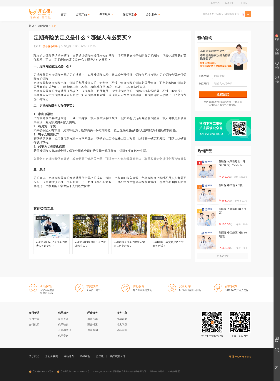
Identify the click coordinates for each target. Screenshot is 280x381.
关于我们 (34, 356)
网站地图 (69, 356)
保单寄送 (63, 335)
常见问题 (122, 324)
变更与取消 (64, 330)
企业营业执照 (174, 371)
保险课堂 (130, 14)
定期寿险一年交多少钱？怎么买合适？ (168, 234)
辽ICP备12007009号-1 (41, 371)
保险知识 (43, 25)
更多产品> (223, 255)
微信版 (100, 356)
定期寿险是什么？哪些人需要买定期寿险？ (129, 234)
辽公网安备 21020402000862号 (73, 371)
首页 (63, 14)
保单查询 (63, 319)
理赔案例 (92, 330)
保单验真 (63, 324)
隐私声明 (122, 330)
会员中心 (215, 3)
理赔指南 (92, 319)
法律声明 (85, 356)
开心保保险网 (40, 13)
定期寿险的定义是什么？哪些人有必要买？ (51, 234)
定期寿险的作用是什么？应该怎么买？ (90, 234)
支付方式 (34, 319)
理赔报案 (92, 324)
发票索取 (122, 319)
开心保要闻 (51, 356)
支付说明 (34, 324)
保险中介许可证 (157, 371)
